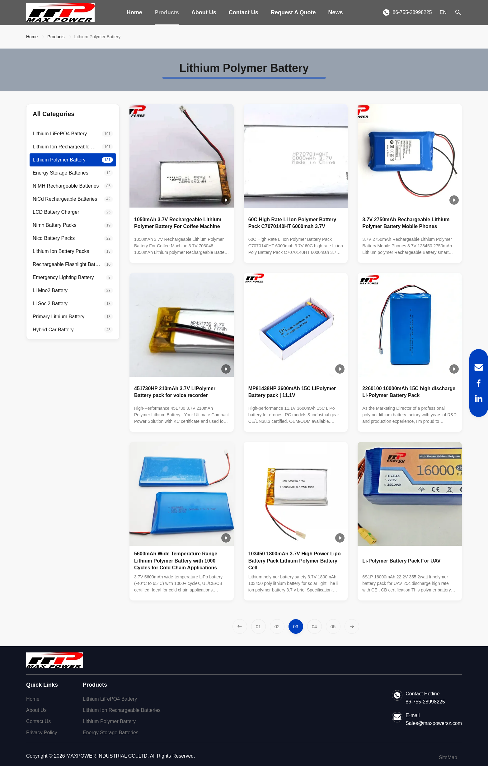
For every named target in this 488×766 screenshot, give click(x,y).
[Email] (478, 367)
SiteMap (448, 757)
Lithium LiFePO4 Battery (110, 699)
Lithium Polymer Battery (109, 721)
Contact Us (243, 12)
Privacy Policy (41, 732)
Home (134, 12)
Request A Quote (293, 12)
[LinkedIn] (478, 398)
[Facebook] (478, 383)
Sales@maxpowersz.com (434, 723)
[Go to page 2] (277, 626)
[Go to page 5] (333, 626)
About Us (203, 12)
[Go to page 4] (314, 626)
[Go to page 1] (258, 626)
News (335, 12)
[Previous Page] (239, 626)
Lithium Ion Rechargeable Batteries (122, 710)
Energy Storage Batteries (110, 732)
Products (167, 12)
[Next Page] (352, 626)
